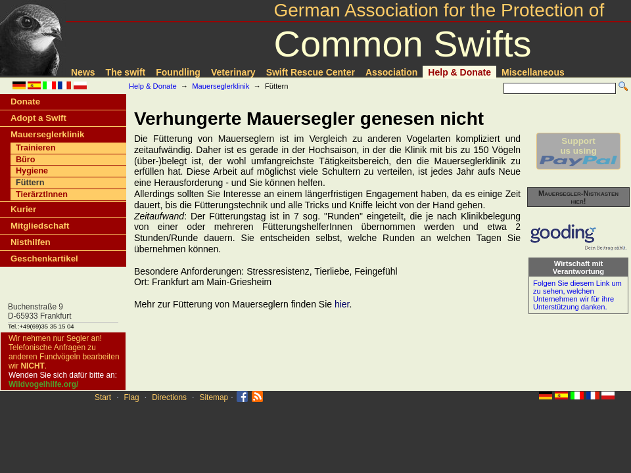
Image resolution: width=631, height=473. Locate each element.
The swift (126, 72)
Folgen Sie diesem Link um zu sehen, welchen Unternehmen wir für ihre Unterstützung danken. (577, 295)
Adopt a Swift (38, 118)
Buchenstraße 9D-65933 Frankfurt (40, 311)
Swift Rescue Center (310, 72)
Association (391, 72)
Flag (131, 397)
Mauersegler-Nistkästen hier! (578, 197)
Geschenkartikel (44, 258)
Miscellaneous (533, 72)
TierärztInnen (42, 194)
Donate (25, 101)
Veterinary (233, 72)
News (83, 72)
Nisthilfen (31, 242)
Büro (25, 159)
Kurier (23, 209)
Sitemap (214, 397)
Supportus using (578, 151)
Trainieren (35, 147)
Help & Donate (459, 72)
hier (342, 304)
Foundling (178, 72)
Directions (169, 397)
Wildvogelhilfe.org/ (43, 384)
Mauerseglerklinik (220, 86)
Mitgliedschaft (40, 226)
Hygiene (32, 170)
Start (103, 397)
